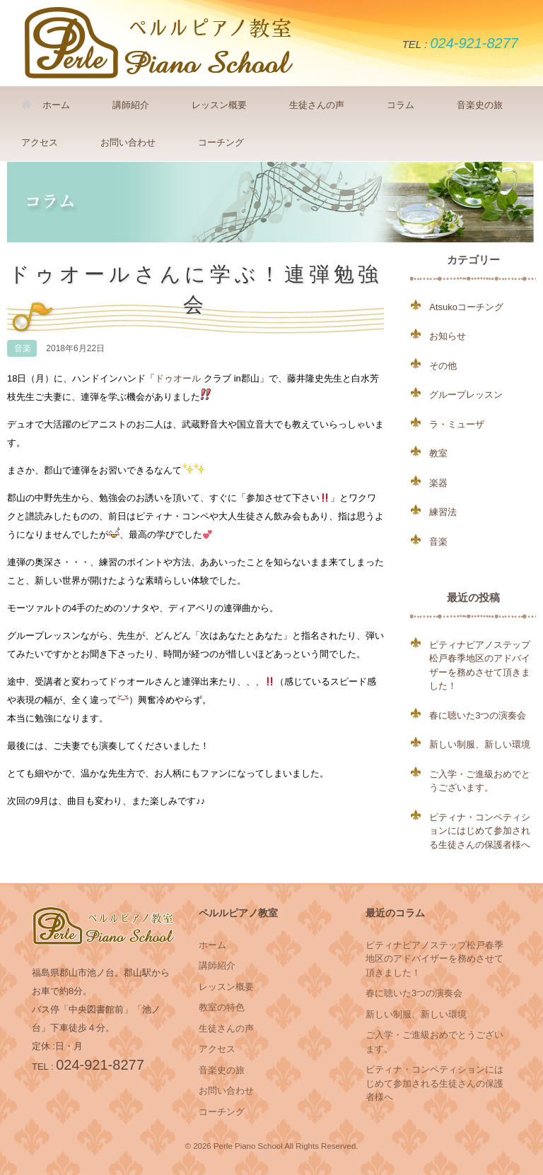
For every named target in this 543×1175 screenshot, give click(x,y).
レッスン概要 (219, 105)
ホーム (45, 105)
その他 (443, 365)
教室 (438, 453)
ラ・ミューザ (456, 424)
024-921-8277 (474, 43)
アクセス (39, 142)
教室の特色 (222, 1007)
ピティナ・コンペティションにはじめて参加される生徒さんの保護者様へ (479, 831)
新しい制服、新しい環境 (479, 744)
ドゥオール (178, 378)
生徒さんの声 (316, 105)
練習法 (443, 512)
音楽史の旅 (480, 105)
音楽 (22, 348)
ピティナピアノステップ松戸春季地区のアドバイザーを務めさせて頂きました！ (434, 959)
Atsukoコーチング (466, 307)
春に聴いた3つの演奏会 (477, 715)
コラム (400, 105)
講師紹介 (130, 105)
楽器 (438, 483)
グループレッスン (466, 394)
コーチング (221, 142)
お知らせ (447, 336)
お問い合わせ (128, 142)
